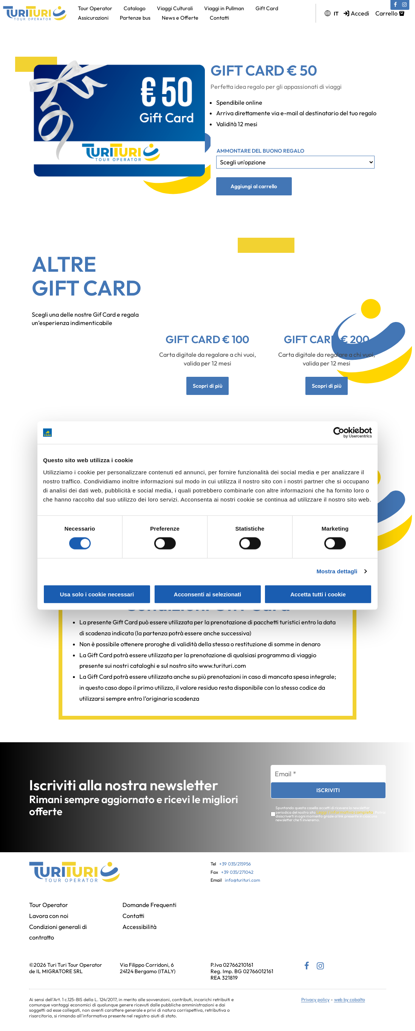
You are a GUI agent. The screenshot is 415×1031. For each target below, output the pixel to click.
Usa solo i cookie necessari (97, 594)
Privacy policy (315, 1000)
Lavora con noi (48, 917)
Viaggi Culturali (175, 8)
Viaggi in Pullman (224, 8)
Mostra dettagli (336, 571)
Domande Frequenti (149, 906)
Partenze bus (135, 17)
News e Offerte (180, 17)
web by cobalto (349, 1000)
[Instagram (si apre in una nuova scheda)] (404, 5)
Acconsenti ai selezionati (207, 594)
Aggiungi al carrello (254, 186)
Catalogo (135, 8)
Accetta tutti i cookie (318, 594)
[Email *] (328, 775)
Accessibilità (139, 928)
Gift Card (267, 8)
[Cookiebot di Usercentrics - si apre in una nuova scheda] (339, 432)
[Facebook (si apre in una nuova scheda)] (395, 5)
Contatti (219, 17)
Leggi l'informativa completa (340, 813)
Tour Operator (95, 8)
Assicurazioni (93, 17)
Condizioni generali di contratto (58, 933)
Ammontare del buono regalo (260, 150)
